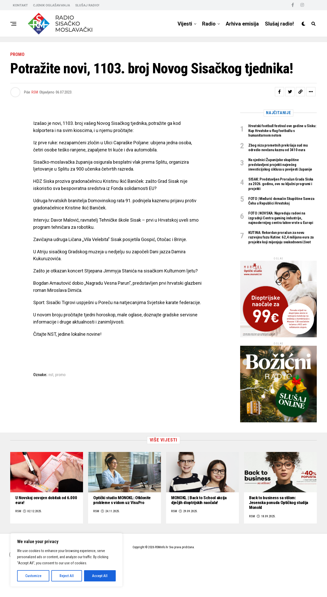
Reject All (67, 576)
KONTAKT (20, 5)
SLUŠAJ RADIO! (87, 5)
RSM (34, 92)
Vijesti (185, 24)
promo (60, 375)
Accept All (100, 576)
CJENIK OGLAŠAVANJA (51, 5)
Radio (209, 24)
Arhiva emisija (242, 24)
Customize (33, 576)
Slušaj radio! (279, 24)
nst (51, 375)
